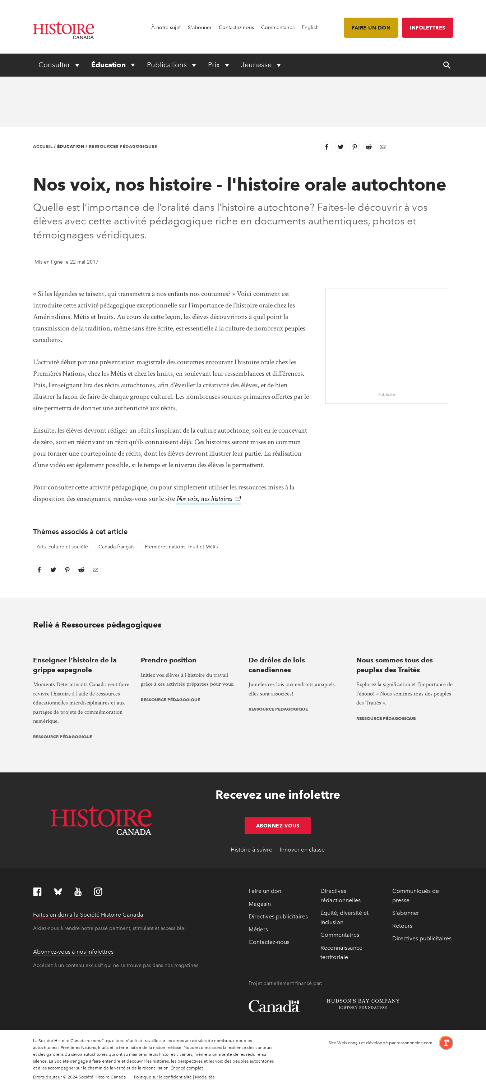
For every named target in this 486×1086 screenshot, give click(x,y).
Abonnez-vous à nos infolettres (73, 951)
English (310, 27)
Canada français (116, 547)
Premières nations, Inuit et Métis (181, 547)
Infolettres (427, 28)
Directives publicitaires (278, 916)
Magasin (260, 903)
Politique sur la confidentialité (163, 1077)
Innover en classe (302, 849)
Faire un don (371, 28)
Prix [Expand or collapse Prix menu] (215, 64)
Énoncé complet (187, 1068)
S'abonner (200, 27)
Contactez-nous (236, 27)
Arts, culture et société (62, 547)
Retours (402, 925)
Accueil (43, 146)
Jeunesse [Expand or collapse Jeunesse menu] (257, 64)
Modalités (204, 1077)
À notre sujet (166, 27)
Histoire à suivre (251, 849)
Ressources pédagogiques (123, 146)
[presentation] (81, 645)
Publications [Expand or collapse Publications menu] (168, 64)
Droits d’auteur (47, 1077)
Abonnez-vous (283, 826)
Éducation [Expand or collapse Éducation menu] (109, 64)
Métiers (258, 929)
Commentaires (278, 27)
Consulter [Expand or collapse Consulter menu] (55, 64)
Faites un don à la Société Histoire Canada (88, 914)
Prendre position (168, 660)
